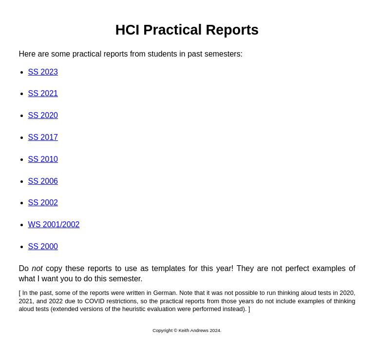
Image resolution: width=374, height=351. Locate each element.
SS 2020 (43, 115)
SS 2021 (43, 93)
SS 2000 (43, 246)
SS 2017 (43, 137)
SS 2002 (43, 202)
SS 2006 (43, 181)
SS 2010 (43, 159)
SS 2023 (43, 72)
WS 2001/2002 (54, 224)
